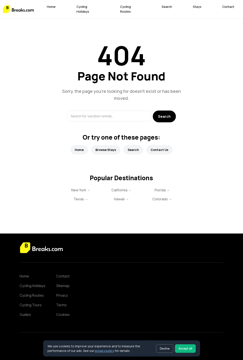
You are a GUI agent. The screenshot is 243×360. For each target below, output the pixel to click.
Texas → (81, 199)
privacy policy (104, 351)
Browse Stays (105, 150)
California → (121, 190)
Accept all (185, 348)
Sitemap (63, 285)
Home (51, 7)
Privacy (62, 295)
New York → (80, 190)
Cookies (63, 314)
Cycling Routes (125, 9)
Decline (165, 348)
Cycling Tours (31, 305)
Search (167, 7)
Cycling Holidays (82, 9)
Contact (228, 7)
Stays (197, 7)
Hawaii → (121, 199)
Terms (61, 305)
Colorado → (162, 199)
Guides (25, 314)
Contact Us (159, 150)
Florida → (162, 190)
